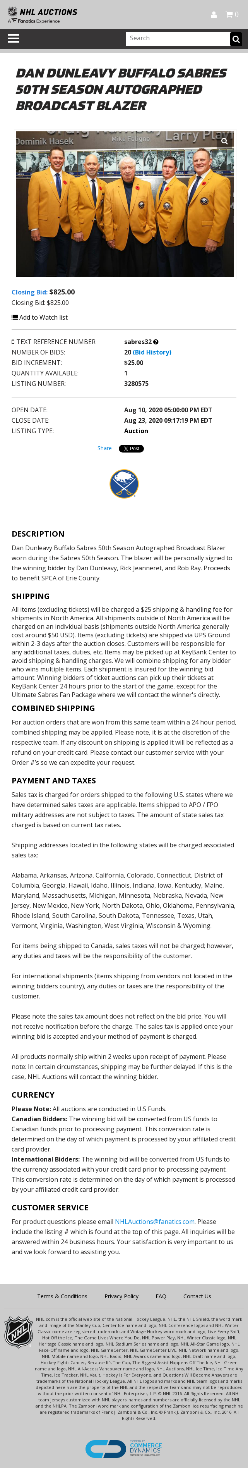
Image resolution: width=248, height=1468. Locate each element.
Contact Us (197, 1296)
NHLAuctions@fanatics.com (155, 1221)
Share (104, 448)
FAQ (161, 1296)
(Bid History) (152, 352)
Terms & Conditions (62, 1296)
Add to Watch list (40, 317)
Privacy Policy (121, 1296)
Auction (136, 431)
